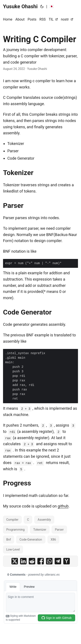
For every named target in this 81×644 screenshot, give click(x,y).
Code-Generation (30, 539)
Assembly (44, 519)
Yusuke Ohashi (20, 6)
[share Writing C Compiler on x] (14, 561)
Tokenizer (39, 529)
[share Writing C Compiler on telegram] (58, 561)
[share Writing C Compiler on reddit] (32, 561)
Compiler (12, 519)
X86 (53, 539)
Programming (15, 529)
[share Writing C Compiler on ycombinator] (66, 561)
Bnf (8, 539)
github (63, 506)
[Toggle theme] (41, 6)
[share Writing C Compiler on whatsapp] (49, 561)
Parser (59, 529)
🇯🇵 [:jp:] (51, 6)
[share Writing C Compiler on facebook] (40, 561)
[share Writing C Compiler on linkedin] (23, 561)
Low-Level (13, 549)
